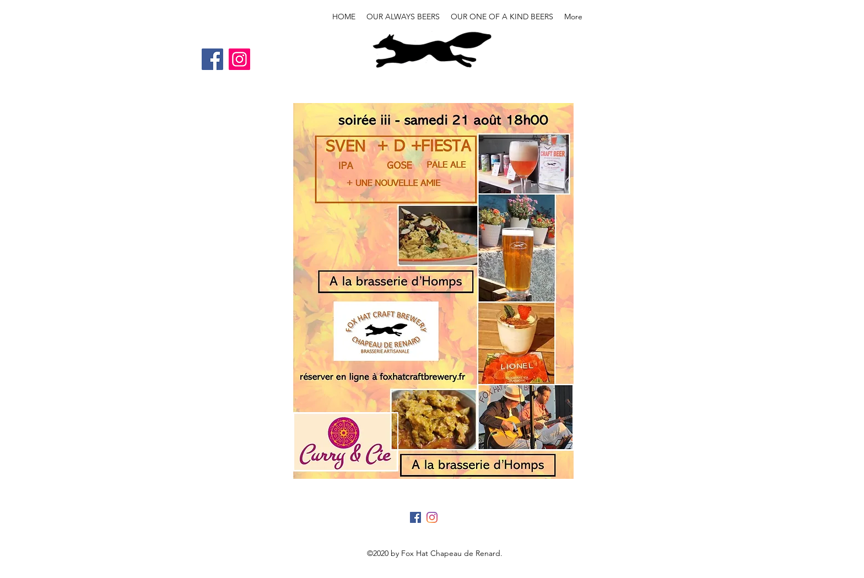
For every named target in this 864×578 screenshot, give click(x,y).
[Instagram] (239, 59)
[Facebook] (212, 59)
